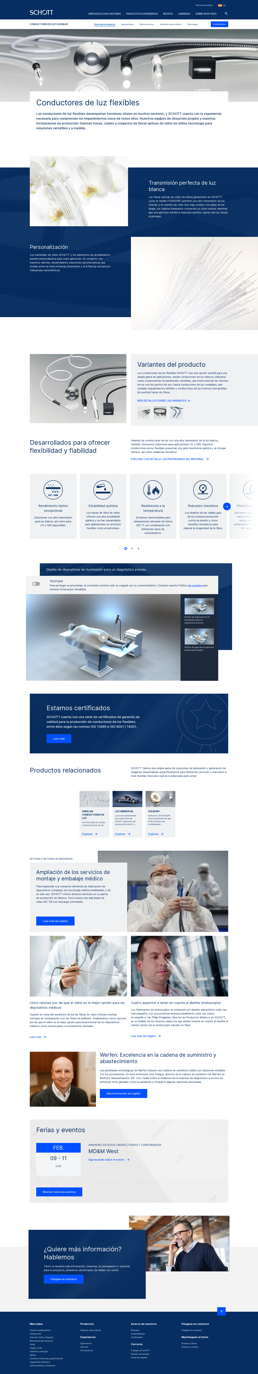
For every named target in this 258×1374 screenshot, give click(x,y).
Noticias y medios (190, 1347)
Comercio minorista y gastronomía (46, 1358)
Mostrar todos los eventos (59, 1192)
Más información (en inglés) (123, 1093)
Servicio (84, 1347)
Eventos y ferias (189, 1343)
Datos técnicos (146, 24)
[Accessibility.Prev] (119, 548)
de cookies (195, 585)
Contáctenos (219, 24)
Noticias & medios (204, 5)
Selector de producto (90, 1330)
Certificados (137, 1337)
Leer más (59, 738)
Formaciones (86, 1350)
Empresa (135, 1330)
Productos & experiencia (142, 13)
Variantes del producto (171, 24)
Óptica (33, 1355)
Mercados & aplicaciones (105, 13)
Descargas (192, 24)
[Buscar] (226, 13)
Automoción (35, 1334)
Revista (168, 13)
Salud (32, 1344)
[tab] (126, 548)
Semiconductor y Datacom (42, 1365)
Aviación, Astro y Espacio (41, 1337)
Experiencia (85, 1343)
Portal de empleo (139, 1357)
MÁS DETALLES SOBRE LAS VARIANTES (164, 401)
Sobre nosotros (206, 13)
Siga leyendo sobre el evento (109, 1159)
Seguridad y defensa (40, 1362)
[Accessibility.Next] (139, 548)
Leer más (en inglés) (55, 921)
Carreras (184, 13)
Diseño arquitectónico (40, 1330)
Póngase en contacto (64, 1279)
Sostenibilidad (138, 1334)
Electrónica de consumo (41, 1341)
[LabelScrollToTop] (221, 1311)
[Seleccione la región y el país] (222, 5)
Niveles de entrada (140, 1354)
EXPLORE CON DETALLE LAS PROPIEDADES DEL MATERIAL (170, 459)
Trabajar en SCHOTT (140, 1350)
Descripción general (104, 24)
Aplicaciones (127, 24)
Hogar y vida (36, 1348)
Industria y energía (39, 1351)
